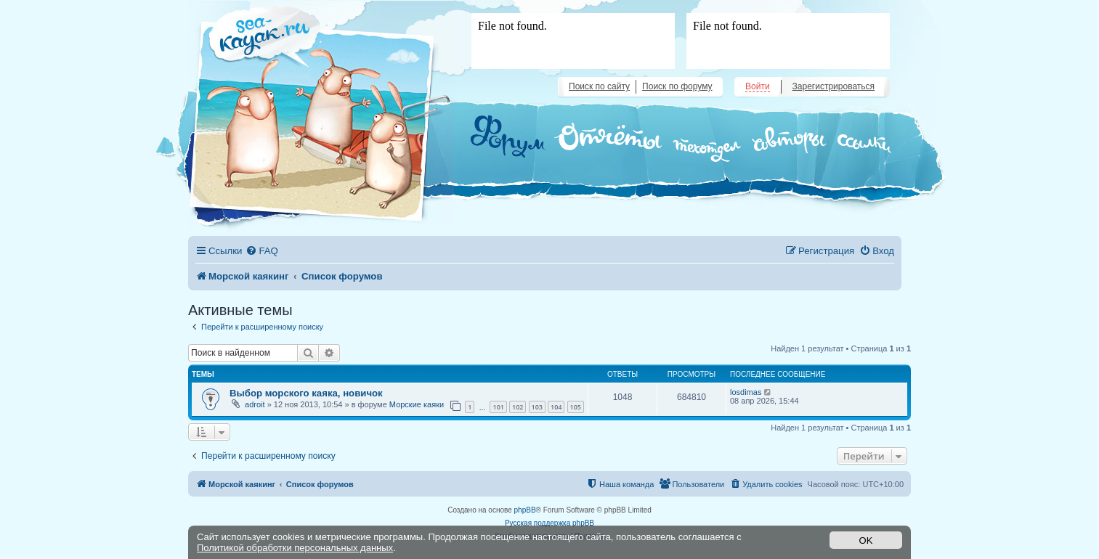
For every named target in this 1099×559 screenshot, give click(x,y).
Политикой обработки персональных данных (295, 547)
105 (575, 407)
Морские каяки (416, 404)
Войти (757, 86)
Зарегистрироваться (833, 86)
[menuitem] (261, 250)
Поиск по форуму (677, 86)
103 (537, 407)
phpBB (525, 510)
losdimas (745, 392)
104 (556, 407)
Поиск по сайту (599, 86)
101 (497, 407)
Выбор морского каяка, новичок (306, 393)
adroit (255, 404)
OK (866, 540)
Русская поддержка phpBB (549, 523)
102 (517, 407)
